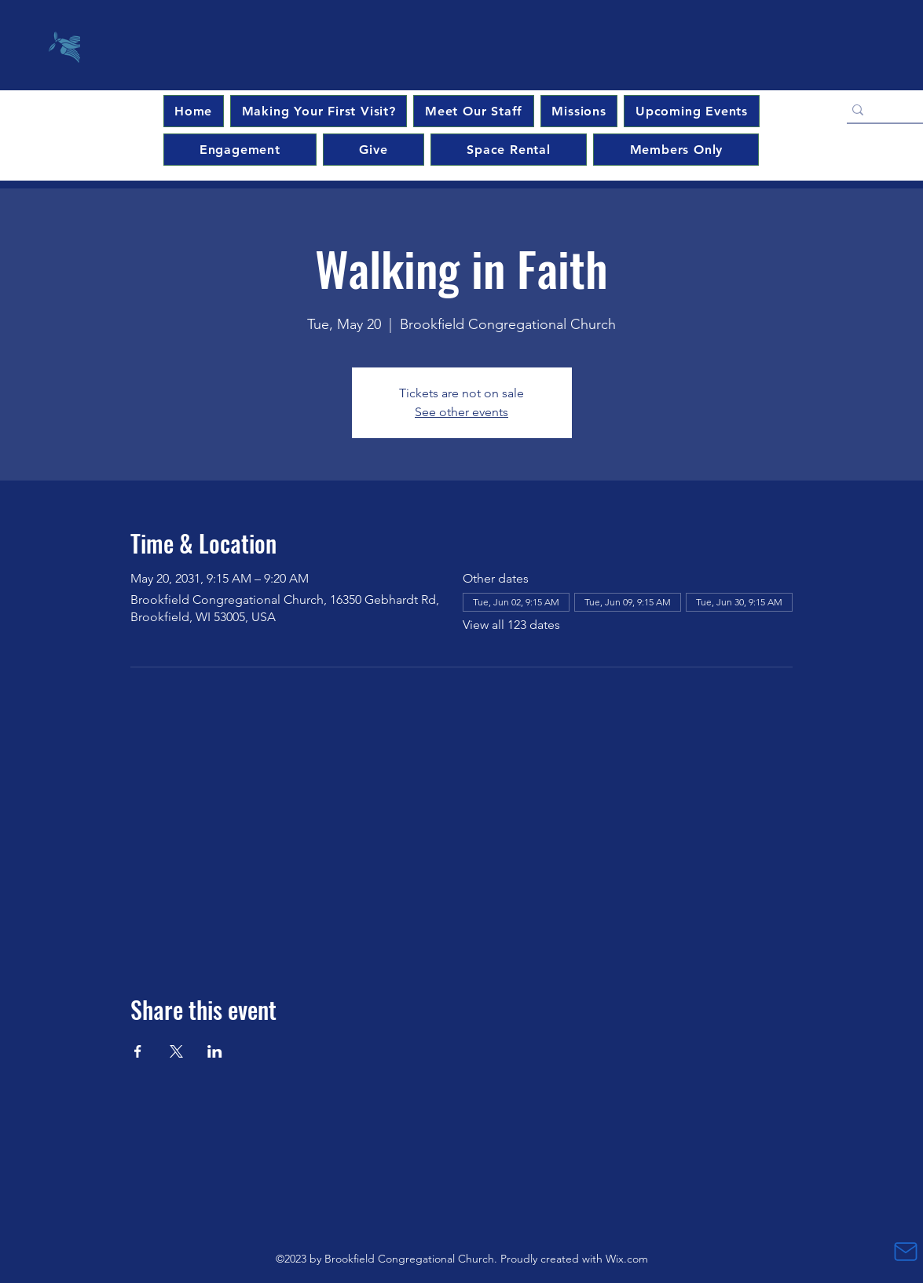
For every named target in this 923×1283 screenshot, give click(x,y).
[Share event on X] (176, 1051)
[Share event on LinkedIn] (214, 1051)
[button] (691, 111)
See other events (461, 411)
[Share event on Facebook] (137, 1051)
